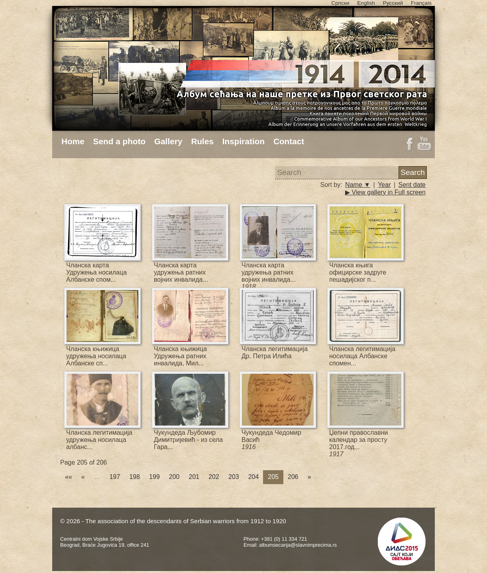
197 (115, 476)
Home (72, 141)
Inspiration (243, 141)
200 (174, 476)
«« (68, 476)
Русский (393, 3)
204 (253, 476)
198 (134, 476)
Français (421, 3)
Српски (340, 3)
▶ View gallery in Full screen (385, 192)
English (366, 3)
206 (293, 476)
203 (233, 476)
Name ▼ (357, 184)
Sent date (412, 184)
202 (213, 476)
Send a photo (119, 141)
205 (273, 476)
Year (384, 184)
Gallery (168, 141)
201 (194, 476)
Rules (202, 141)
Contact (288, 141)
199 (154, 476)
